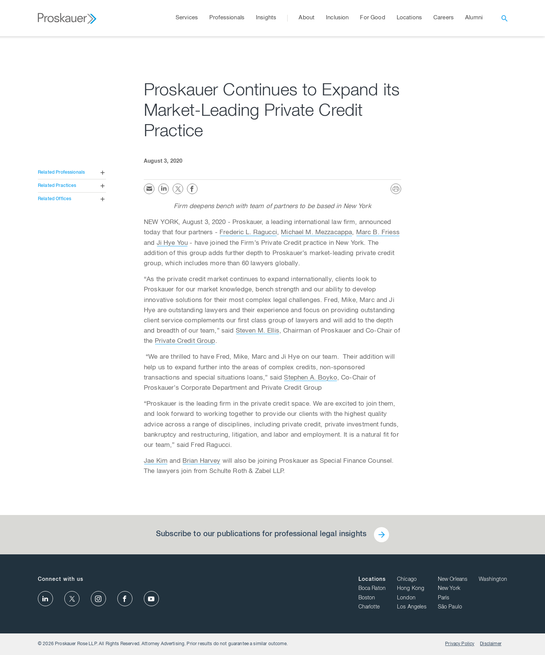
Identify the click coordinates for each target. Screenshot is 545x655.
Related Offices (54, 199)
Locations (372, 579)
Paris (444, 598)
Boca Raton (372, 588)
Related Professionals (61, 172)
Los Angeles (412, 607)
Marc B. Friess (378, 233)
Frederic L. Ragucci (248, 233)
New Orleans (453, 579)
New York (449, 588)
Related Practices (57, 186)
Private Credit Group (185, 341)
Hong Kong (410, 588)
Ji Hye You (172, 243)
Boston (366, 598)
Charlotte (369, 607)
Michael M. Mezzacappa (316, 233)
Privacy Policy (459, 644)
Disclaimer (490, 644)
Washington (493, 579)
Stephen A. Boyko (310, 378)
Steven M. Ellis (257, 331)
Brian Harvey (201, 461)
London (406, 598)
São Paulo (450, 607)
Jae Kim (156, 461)
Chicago (407, 579)
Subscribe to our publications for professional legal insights (261, 534)
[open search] (504, 18)
